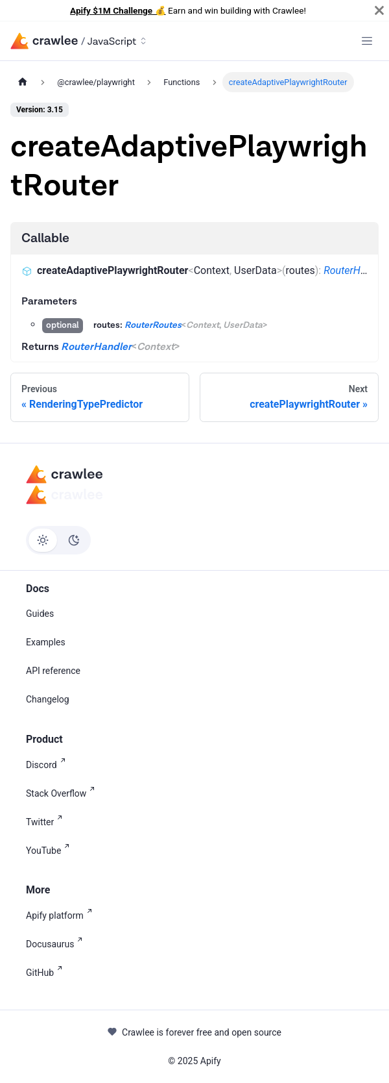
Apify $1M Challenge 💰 (118, 10)
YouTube (50, 849)
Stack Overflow (63, 792)
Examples (45, 642)
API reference (53, 671)
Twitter (46, 821)
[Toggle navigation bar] (367, 41)
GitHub (46, 971)
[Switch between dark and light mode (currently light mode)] (58, 540)
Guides (40, 613)
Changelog (47, 699)
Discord (48, 764)
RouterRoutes (153, 325)
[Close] (379, 10)
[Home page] (22, 82)
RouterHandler (356, 270)
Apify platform (61, 914)
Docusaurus (57, 943)
